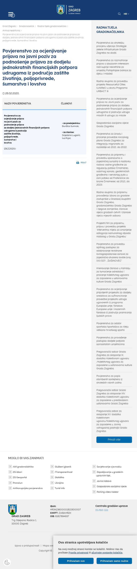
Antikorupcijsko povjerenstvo (28, 488)
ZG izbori (17, 472)
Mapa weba (49, 545)
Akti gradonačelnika (23, 466)
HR (126, 14)
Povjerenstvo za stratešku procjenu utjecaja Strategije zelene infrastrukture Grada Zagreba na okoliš (111, 47)
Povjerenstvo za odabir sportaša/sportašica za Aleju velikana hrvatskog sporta (112, 326)
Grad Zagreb (9, 26)
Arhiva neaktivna (11, 30)
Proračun (17, 483)
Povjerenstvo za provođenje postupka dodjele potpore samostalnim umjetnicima (111, 341)
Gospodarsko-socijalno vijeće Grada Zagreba (112, 125)
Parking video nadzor (108, 492)
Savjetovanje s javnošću (109, 466)
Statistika (59, 477)
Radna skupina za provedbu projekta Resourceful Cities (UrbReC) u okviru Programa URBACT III (112, 86)
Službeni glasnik (63, 466)
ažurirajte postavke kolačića (106, 552)
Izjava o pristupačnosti (27, 545)
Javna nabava (104, 481)
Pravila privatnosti (78, 552)
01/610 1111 (101, 510)
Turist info (60, 488)
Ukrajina (59, 483)
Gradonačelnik (26, 26)
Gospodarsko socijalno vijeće (112, 486)
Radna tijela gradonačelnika (51, 26)
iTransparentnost (63, 472)
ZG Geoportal (20, 477)
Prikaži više (114, 439)
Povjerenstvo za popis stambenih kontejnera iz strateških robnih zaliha (109, 379)
